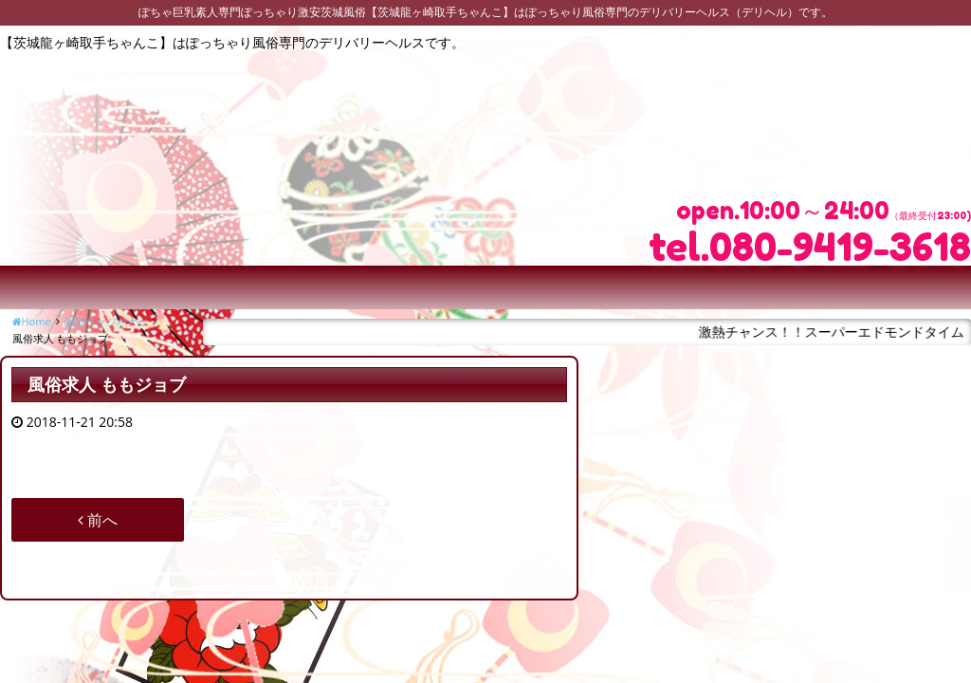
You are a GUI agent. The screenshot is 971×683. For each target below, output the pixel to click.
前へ (98, 519)
